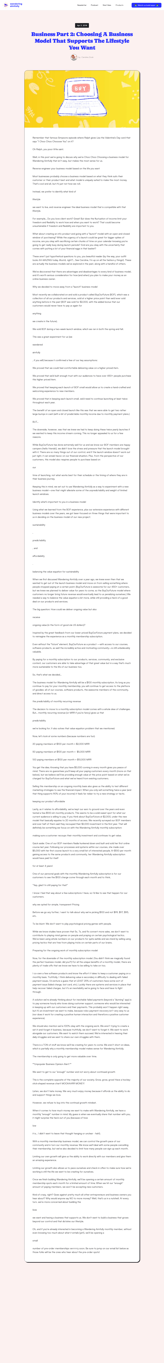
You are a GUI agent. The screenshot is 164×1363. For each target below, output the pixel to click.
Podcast (94, 5)
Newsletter (81, 5)
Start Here (107, 5)
